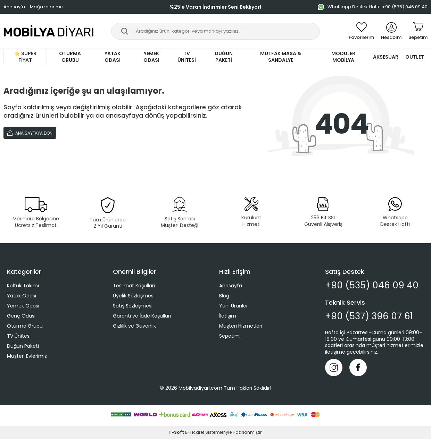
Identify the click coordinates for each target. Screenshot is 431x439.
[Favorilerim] (361, 31)
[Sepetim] (418, 31)
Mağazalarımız (47, 6)
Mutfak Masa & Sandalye (280, 57)
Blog (224, 295)
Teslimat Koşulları (134, 285)
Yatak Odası (113, 57)
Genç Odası (21, 315)
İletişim (227, 315)
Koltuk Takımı (23, 285)
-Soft (176, 432)
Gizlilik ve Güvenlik (134, 325)
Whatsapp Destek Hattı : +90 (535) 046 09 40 (373, 6)
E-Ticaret (194, 432)
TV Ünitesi (186, 57)
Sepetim (229, 335)
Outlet (414, 56)
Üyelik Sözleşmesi (134, 295)
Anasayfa (14, 6)
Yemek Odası (151, 57)
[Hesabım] (391, 31)
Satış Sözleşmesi (132, 305)
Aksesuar (385, 56)
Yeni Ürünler (233, 305)
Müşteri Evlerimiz (27, 356)
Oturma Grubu (70, 57)
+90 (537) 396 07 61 (369, 316)
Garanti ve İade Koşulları (142, 315)
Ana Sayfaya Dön (29, 132)
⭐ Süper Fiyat (25, 57)
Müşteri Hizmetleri (240, 325)
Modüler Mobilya (343, 57)
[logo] (48, 31)
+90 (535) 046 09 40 (371, 285)
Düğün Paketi (224, 57)
